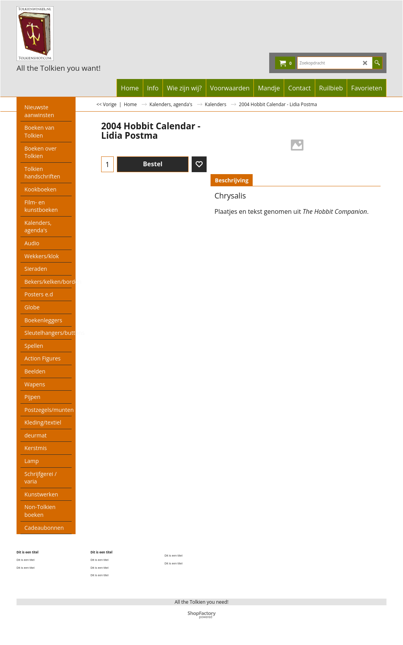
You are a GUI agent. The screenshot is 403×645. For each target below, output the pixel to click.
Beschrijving (231, 180)
